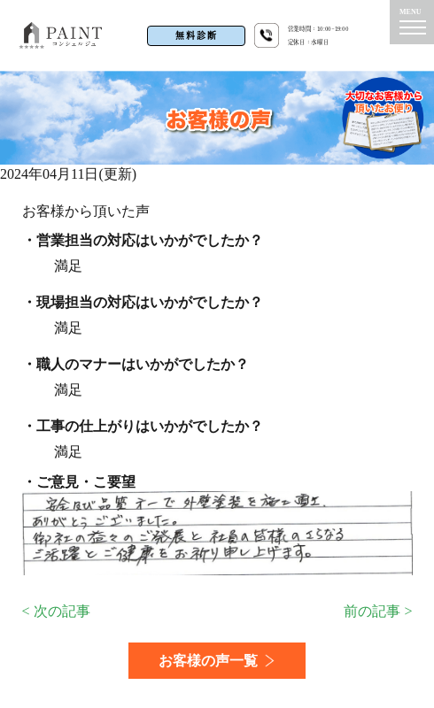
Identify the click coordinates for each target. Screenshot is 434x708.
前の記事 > (378, 611)
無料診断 (196, 35)
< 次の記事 (56, 611)
